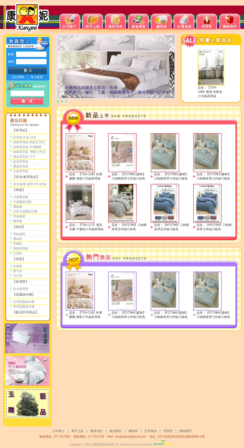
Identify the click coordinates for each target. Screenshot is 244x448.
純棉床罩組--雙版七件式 (29, 152)
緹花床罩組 (20, 161)
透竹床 (17, 271)
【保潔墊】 (20, 281)
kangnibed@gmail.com (130, 436)
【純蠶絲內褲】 (23, 294)
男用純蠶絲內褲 (23, 306)
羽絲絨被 (19, 216)
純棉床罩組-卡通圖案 (27, 147)
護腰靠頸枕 (20, 248)
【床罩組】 (20, 130)
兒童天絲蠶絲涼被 (25, 211)
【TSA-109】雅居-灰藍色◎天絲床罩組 (210, 92)
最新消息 (96, 431)
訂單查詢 (151, 431)
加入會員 (37, 77)
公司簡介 (58, 431)
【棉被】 (19, 190)
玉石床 (17, 276)
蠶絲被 (17, 206)
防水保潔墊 (20, 289)
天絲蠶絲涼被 (22, 202)
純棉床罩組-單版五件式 (29, 142)
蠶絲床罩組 (20, 166)
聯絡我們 (185, 431)
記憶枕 (17, 253)
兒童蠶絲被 (20, 197)
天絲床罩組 (20, 171)
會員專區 (115, 431)
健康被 (17, 221)
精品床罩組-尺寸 (24, 156)
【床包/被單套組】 (26, 177)
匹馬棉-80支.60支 (24, 137)
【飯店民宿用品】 (25, 312)
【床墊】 (19, 259)
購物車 (133, 431)
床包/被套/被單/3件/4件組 (30, 184)
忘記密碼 (18, 77)
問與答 (170, 431)
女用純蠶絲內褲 (23, 301)
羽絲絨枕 (19, 234)
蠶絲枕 (17, 239)
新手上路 (77, 431)
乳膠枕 (17, 243)
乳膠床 (17, 266)
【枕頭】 (19, 227)
